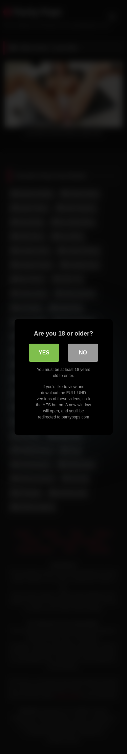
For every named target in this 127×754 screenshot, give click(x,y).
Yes (44, 352)
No (83, 352)
